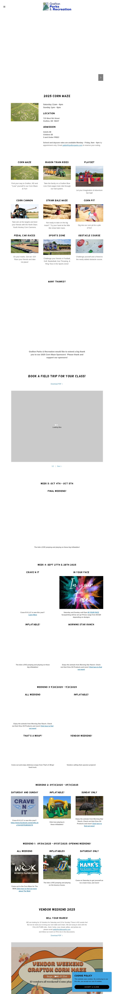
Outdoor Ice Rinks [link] (41, 957)
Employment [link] (52, 963)
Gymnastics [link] (38, 953)
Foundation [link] (64, 960)
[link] (57, 6)
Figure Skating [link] (27, 953)
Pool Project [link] (70, 957)
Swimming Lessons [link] (66, 950)
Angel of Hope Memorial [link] (86, 960)
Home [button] (22, 947)
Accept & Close (92, 987)
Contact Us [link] (29, 947)
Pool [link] (78, 957)
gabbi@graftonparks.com (72, 145)
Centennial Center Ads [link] (57, 957)
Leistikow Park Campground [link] (82, 953)
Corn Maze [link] (39, 947)
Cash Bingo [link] (64, 947)
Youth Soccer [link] (74, 947)
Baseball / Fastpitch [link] (87, 947)
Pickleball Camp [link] (79, 950)
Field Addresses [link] (92, 957)
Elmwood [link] (73, 960)
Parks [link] (83, 957)
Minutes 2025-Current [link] (51, 960)
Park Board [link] (23, 960)
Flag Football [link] (66, 953)
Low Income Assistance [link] (38, 950)
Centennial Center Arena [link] (24, 957)
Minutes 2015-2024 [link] (35, 960)
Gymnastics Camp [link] (93, 950)
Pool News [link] (62, 963)
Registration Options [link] (21, 950)
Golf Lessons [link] (52, 950)
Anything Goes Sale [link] (51, 947)
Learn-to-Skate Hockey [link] (52, 953)
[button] (5, 7)
